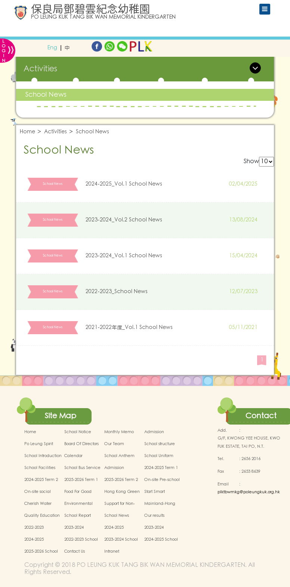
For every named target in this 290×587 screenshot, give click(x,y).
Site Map (60, 416)
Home (27, 132)
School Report (77, 516)
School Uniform (158, 456)
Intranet (111, 552)
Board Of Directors (81, 444)
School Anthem (119, 456)
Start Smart (154, 492)
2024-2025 (114, 528)
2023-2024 (74, 528)
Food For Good (78, 492)
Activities (55, 132)
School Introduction (43, 456)
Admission (154, 432)
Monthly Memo (119, 432)
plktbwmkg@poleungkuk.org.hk (249, 492)
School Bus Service (82, 468)
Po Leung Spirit (38, 444)
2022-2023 (34, 528)
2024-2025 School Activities (161, 544)
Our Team (114, 444)
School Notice (77, 432)
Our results (154, 516)
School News (46, 94)
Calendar (73, 456)
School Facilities (39, 468)
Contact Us (74, 552)
